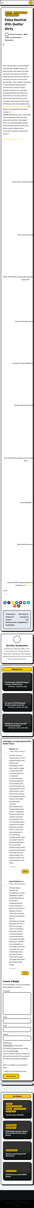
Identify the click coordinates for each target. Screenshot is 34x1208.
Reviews (9, 1109)
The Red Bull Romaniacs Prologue (15, 106)
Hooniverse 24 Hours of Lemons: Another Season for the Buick (11, 619)
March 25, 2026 (23, 707)
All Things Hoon (11, 1125)
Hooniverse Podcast (20, 12)
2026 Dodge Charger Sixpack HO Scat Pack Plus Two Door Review (16, 1133)
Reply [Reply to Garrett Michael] (25, 973)
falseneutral (9, 40)
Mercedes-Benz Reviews (14, 1106)
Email (5, 1026)
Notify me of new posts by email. (15, 1071)
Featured (8, 12)
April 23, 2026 (22, 686)
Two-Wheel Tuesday (12, 15)
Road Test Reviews (19, 1109)
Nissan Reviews (11, 1171)
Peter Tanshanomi (18, 645)
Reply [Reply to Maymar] (25, 871)
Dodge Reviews (11, 1127)
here (12, 112)
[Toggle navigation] (2, 2)
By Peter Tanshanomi (14, 34)
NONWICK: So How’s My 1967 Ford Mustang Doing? (16, 725)
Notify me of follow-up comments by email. (15, 1066)
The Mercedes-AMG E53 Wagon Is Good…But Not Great (17, 683)
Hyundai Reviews (11, 1150)
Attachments (7, 1043)
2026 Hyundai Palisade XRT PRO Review (16, 1155)
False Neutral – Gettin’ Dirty (13, 139)
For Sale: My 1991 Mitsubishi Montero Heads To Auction (15, 704)
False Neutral (17, 37)
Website (5, 1034)
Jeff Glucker (10, 686)
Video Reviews (10, 1111)
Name (5, 1017)
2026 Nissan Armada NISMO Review (16, 1176)
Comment (7, 991)
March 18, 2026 (23, 728)
